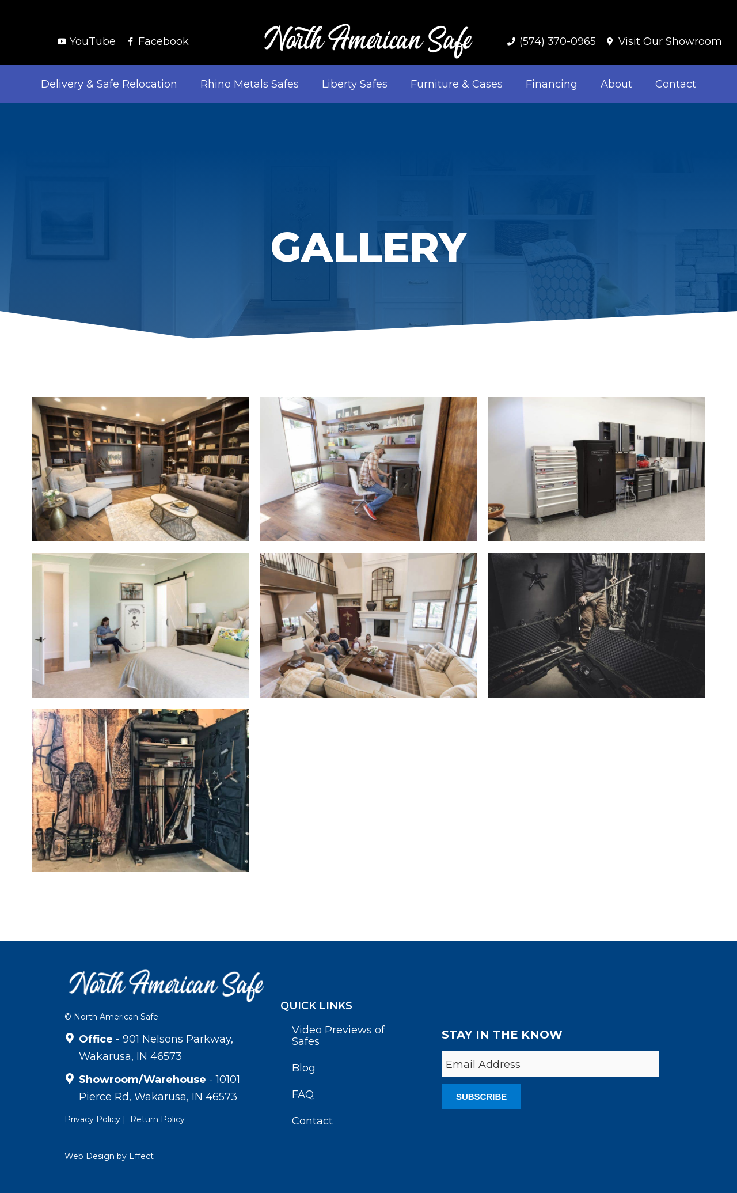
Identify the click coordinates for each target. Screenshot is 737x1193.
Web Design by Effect (109, 1156)
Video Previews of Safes (338, 1036)
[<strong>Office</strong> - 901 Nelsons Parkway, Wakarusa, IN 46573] (69, 1036)
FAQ (303, 1094)
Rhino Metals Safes (249, 84)
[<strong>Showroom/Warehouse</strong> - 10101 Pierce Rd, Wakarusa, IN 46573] (69, 1076)
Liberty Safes (355, 84)
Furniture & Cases (457, 84)
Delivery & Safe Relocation (109, 84)
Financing (552, 84)
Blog (304, 1068)
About (616, 84)
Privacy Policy (92, 1119)
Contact (675, 84)
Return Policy (157, 1119)
